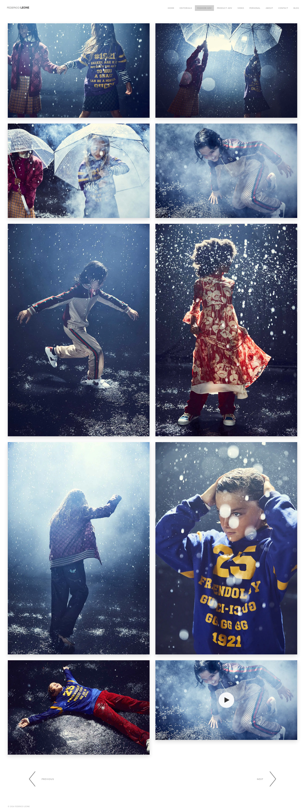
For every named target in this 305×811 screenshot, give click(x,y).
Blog (296, 8)
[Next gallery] (269, 779)
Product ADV (224, 8)
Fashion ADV (204, 8)
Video (241, 8)
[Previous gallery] (39, 779)
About (269, 8)
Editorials (186, 8)
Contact (283, 8)
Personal (255, 8)
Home (171, 8)
